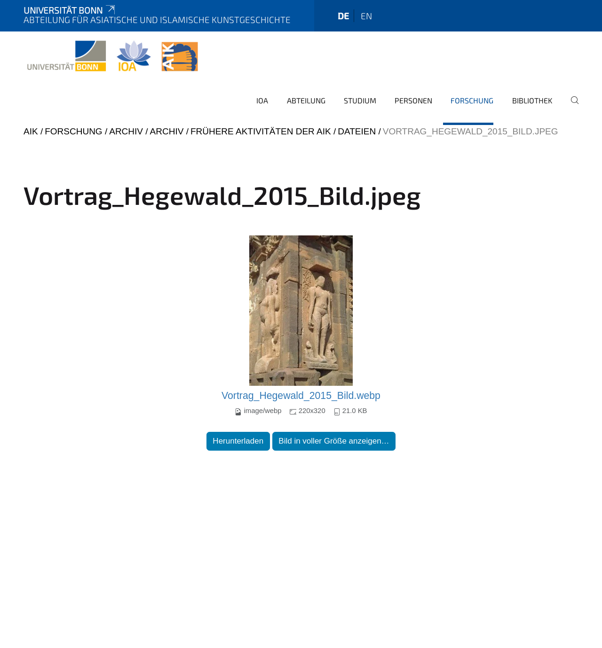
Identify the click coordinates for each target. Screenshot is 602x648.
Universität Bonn (70, 10)
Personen (413, 100)
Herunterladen (238, 441)
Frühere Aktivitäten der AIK (260, 131)
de (343, 15)
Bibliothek (532, 100)
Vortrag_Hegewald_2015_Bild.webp (301, 395)
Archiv (126, 131)
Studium (360, 100)
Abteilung (306, 100)
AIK (31, 131)
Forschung (472, 100)
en (366, 15)
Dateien (357, 131)
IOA (262, 100)
